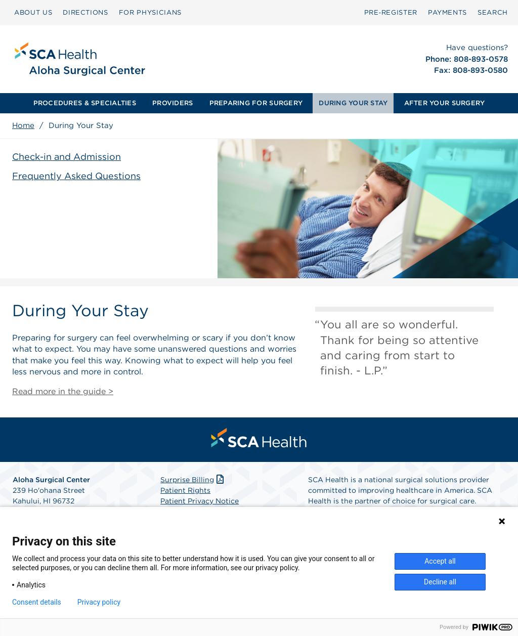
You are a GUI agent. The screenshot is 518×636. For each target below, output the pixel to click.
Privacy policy (98, 602)
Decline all (440, 582)
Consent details (36, 602)
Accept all (440, 561)
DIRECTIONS (85, 12)
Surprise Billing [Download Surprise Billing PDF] (193, 480)
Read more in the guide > (62, 391)
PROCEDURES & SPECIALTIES (84, 103)
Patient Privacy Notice (199, 501)
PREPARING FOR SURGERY (256, 103)
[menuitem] (33, 12)
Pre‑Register (390, 12)
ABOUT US (33, 12)
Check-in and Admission (66, 156)
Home (23, 125)
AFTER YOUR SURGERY (444, 103)
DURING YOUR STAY (353, 103)
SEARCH (493, 12)
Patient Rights (185, 490)
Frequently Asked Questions (76, 176)
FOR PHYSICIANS (150, 12)
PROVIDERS (172, 103)
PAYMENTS (447, 12)
